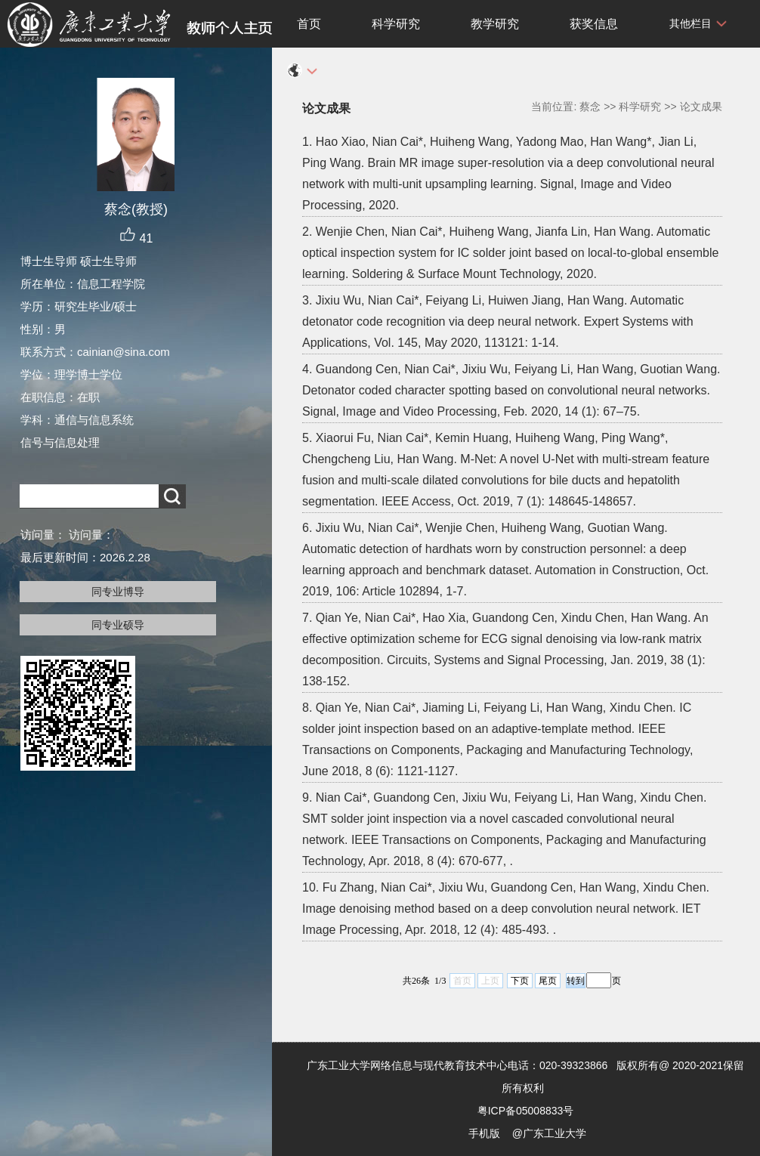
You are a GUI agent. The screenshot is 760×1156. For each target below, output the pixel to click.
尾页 (548, 980)
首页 (309, 23)
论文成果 (701, 106)
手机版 (484, 1133)
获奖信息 (594, 23)
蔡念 (590, 106)
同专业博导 (117, 592)
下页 (520, 980)
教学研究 (495, 23)
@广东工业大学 (549, 1133)
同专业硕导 (117, 625)
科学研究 (396, 23)
